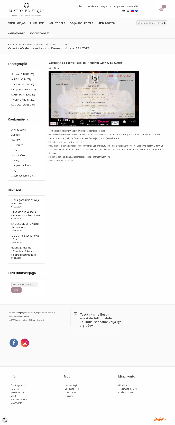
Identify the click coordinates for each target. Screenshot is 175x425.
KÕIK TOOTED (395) (22, 84)
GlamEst (95, 149)
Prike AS (132, 145)
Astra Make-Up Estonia (110, 149)
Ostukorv (79, 6)
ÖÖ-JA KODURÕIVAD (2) (24, 89)
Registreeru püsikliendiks (126, 6)
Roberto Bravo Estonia (108, 138)
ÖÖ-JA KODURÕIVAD (81, 23)
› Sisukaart (69, 396)
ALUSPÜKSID (37, 23)
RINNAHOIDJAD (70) (22, 74)
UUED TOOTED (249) (23, 94)
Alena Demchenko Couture (147, 134)
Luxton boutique (56, 138)
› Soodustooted (71, 388)
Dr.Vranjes (54, 149)
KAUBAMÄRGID (16, 33)
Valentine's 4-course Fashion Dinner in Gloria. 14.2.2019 (42, 44)
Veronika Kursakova (81, 149)
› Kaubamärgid (71, 385)
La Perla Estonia (73, 138)
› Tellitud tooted (126, 392)
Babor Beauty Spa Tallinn (105, 145)
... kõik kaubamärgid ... (23, 175)
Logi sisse (106, 6)
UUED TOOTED (106, 23)
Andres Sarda (18, 129)
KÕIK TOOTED (57, 23)
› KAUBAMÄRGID (17, 392)
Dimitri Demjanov (67, 130)
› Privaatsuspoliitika (19, 399)
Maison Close (18, 155)
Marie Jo (16, 160)
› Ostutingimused (18, 385)
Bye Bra (15, 139)
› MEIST (13, 396)
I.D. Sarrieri (17, 145)
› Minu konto (124, 385)
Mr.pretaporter (126, 134)
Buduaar (53, 153)
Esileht (11, 44)
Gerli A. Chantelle (109, 134)
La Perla (15, 150)
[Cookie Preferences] (5, 420)
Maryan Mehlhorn (21, 165)
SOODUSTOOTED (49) (23, 104)
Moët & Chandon (143, 149)
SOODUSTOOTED (40, 33)
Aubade (15, 134)
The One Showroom (88, 134)
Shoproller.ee (160, 419)
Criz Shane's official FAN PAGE (71, 142)
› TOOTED (14, 388)
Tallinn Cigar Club (155, 145)
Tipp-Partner (128, 149)
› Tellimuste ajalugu (127, 388)
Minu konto (92, 6)
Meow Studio (158, 149)
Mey (13, 170)
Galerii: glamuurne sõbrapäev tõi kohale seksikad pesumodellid (23, 251)
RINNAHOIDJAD (17, 23)
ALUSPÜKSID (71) (21, 79)
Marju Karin (122, 145)
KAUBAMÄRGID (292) (23, 99)
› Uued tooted (70, 392)
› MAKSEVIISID (16, 403)
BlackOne (141, 145)
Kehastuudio (65, 149)
